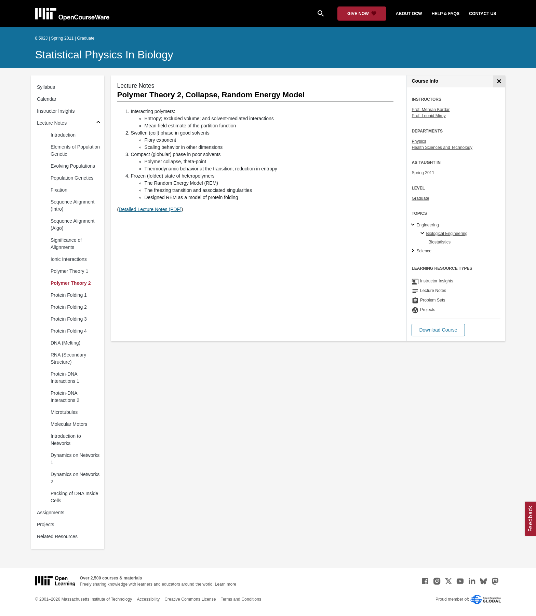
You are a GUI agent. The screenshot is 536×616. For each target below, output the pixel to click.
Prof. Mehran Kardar (431, 109)
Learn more (225, 584)
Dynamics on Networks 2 (75, 478)
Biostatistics (439, 242)
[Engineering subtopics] (413, 225)
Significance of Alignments (66, 243)
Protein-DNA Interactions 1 (65, 377)
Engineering (427, 225)
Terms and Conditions (241, 599)
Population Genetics (72, 178)
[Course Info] (499, 81)
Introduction (63, 135)
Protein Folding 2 (69, 307)
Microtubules (64, 412)
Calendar (46, 99)
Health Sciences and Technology (442, 147)
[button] (438, 330)
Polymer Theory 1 (69, 271)
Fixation (59, 190)
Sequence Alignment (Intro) (72, 205)
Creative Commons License (190, 599)
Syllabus (46, 87)
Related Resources (57, 536)
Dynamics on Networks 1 (75, 458)
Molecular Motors (69, 424)
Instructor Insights (56, 111)
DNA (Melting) (65, 343)
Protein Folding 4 (69, 331)
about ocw (409, 13)
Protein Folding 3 (69, 319)
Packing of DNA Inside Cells (74, 497)
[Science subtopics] (413, 251)
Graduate (420, 198)
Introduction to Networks (66, 439)
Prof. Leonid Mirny (428, 115)
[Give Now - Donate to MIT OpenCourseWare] (361, 13)
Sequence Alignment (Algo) (72, 224)
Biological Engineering (446, 233)
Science (423, 251)
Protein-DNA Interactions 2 (65, 396)
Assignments (50, 512)
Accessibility (148, 599)
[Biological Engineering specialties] (423, 233)
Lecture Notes (52, 123)
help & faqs (445, 13)
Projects (45, 524)
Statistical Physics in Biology (104, 54)
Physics (419, 141)
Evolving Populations (73, 166)
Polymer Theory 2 (71, 283)
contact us (482, 13)
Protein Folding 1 (69, 295)
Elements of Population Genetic (75, 150)
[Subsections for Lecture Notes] (98, 123)
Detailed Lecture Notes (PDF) (150, 209)
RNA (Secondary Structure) (68, 358)
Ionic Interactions (69, 259)
